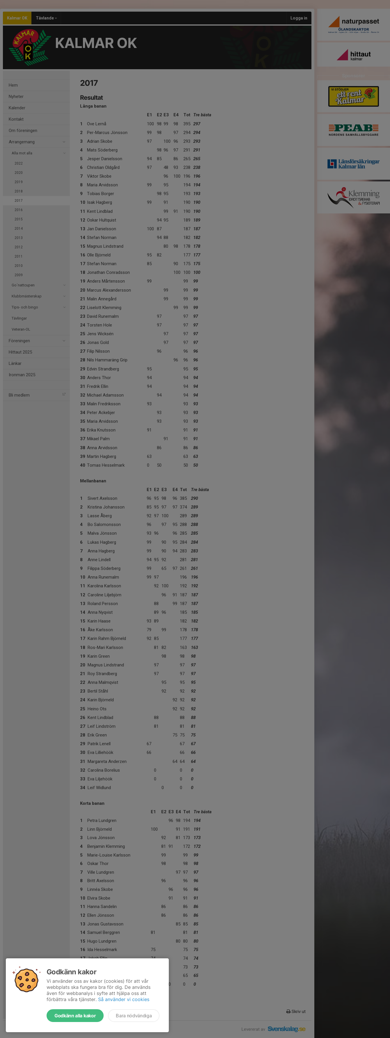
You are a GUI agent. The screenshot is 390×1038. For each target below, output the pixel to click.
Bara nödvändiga (134, 1016)
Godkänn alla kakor (75, 1016)
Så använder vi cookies (123, 999)
